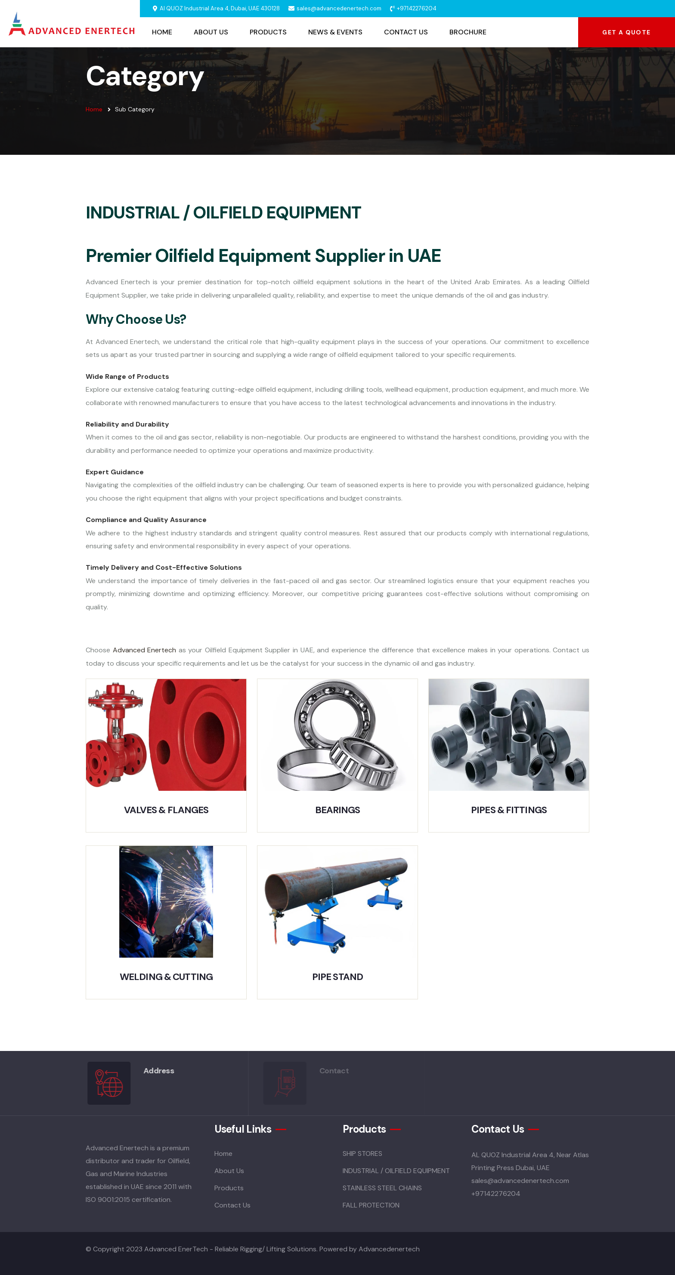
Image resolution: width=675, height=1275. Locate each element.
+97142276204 (417, 8)
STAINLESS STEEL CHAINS (382, 1187)
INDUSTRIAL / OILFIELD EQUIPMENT (396, 1170)
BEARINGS (337, 810)
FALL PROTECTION (371, 1205)
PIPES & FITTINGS (509, 810)
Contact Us (406, 32)
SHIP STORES (362, 1153)
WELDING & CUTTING (166, 977)
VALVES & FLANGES (166, 810)
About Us (211, 32)
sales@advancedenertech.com (339, 8)
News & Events (335, 32)
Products (268, 32)
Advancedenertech (389, 1248)
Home (162, 32)
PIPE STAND (337, 977)
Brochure (467, 32)
